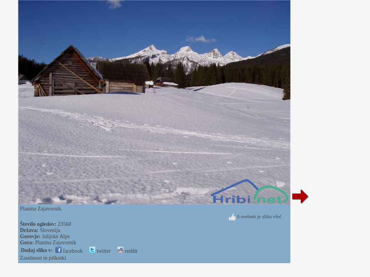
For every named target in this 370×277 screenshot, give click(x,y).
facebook (69, 251)
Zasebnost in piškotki (43, 258)
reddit (127, 251)
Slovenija (50, 230)
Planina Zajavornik (55, 242)
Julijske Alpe (56, 236)
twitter (100, 251)
